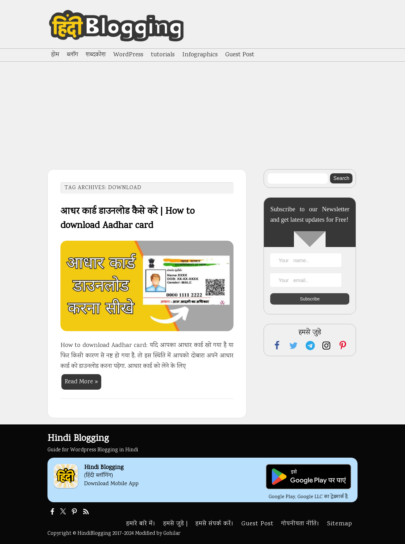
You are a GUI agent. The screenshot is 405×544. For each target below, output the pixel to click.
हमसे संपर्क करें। (215, 524)
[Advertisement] (202, 109)
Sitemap (339, 524)
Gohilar (172, 533)
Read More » (81, 381)
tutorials (163, 54)
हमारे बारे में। (141, 524)
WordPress (128, 54)
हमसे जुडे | (175, 524)
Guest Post (239, 54)
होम (55, 54)
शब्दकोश (96, 54)
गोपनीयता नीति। (300, 524)
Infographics (200, 54)
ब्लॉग (72, 54)
